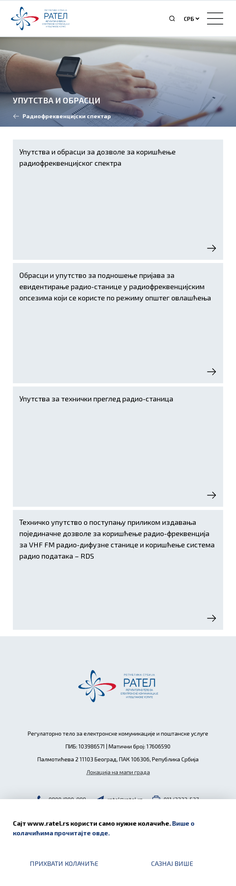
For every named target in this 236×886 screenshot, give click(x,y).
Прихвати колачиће (64, 863)
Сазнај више (172, 863)
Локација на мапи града (118, 772)
